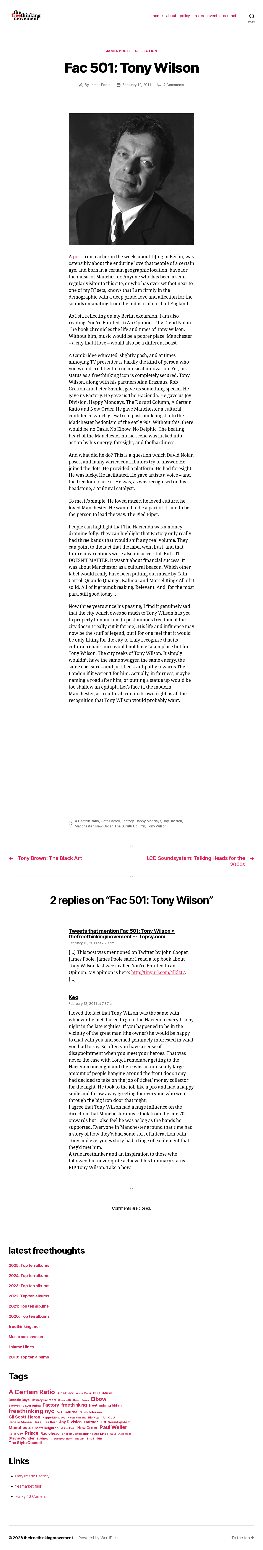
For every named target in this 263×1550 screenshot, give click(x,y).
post (77, 257)
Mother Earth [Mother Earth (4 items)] (67, 1428)
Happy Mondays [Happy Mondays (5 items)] (54, 1417)
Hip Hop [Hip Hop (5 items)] (93, 1417)
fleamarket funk (28, 1486)
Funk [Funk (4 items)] (59, 1412)
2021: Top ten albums (29, 1306)
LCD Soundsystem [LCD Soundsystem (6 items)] (115, 1422)
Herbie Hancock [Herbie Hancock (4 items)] (77, 1417)
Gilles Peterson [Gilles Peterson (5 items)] (91, 1412)
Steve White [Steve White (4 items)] (124, 1434)
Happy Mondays (148, 821)
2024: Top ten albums (29, 1275)
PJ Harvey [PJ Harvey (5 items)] (16, 1433)
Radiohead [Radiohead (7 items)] (50, 1433)
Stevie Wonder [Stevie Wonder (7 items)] (22, 1438)
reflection (146, 51)
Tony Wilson (156, 826)
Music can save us (26, 1336)
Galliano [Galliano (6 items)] (71, 1412)
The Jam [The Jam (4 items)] (79, 1438)
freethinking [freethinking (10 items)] (74, 1405)
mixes (198, 15)
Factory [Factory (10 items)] (51, 1405)
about (171, 15)
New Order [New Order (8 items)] (87, 1427)
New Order (104, 826)
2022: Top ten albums (29, 1296)
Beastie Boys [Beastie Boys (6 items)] (19, 1400)
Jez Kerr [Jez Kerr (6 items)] (50, 1422)
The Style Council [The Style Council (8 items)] (25, 1442)
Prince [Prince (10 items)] (31, 1433)
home (158, 15)
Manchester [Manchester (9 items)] (21, 1427)
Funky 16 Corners (30, 1496)
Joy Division (172, 821)
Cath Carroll (110, 821)
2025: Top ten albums (29, 1265)
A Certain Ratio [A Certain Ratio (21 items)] (32, 1392)
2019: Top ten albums (29, 1357)
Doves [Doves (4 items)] (85, 1400)
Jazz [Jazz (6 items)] (37, 1422)
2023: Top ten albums (29, 1286)
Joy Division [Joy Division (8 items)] (70, 1422)
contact (229, 15)
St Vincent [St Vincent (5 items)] (44, 1438)
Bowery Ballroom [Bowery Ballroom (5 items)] (44, 1400)
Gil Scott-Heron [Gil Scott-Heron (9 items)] (24, 1417)
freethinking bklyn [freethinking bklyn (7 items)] (105, 1405)
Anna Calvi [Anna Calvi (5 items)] (83, 1393)
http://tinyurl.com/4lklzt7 (158, 973)
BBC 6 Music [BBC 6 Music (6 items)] (103, 1393)
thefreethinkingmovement (48, 1537)
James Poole (118, 51)
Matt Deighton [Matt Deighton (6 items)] (46, 1428)
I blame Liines (21, 1347)
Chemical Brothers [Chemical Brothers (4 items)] (68, 1400)
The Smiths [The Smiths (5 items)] (94, 1438)
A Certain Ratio (87, 821)
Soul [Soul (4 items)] (112, 1434)
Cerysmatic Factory (32, 1476)
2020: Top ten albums (29, 1316)
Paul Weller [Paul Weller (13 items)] (113, 1427)
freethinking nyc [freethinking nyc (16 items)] (32, 1411)
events (213, 15)
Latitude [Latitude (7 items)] (91, 1422)
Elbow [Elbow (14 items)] (99, 1399)
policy (185, 15)
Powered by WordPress (99, 1537)
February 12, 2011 (137, 85)
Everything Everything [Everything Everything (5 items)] (25, 1405)
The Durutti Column (129, 826)
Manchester (84, 826)
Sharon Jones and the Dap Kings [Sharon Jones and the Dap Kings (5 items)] (85, 1433)
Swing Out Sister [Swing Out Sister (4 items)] (63, 1438)
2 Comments (174, 85)
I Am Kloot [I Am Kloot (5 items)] (108, 1417)
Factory (128, 821)
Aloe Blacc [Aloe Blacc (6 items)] (65, 1393)
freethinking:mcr (24, 1326)
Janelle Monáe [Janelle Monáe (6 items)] (20, 1422)
